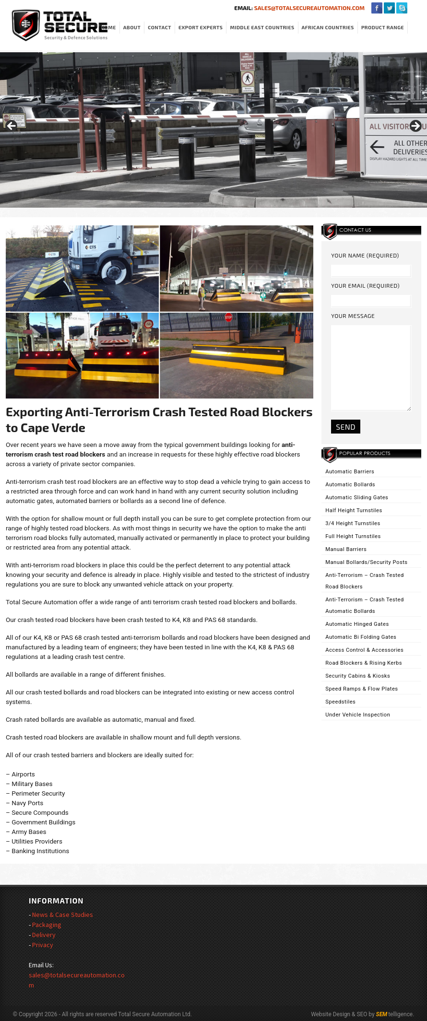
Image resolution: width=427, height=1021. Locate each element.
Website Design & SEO (339, 1014)
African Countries (328, 27)
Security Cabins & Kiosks (357, 676)
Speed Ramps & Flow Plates (361, 689)
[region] (213, 129)
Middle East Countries (262, 27)
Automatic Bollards (350, 484)
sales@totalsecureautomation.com (309, 7)
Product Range (382, 27)
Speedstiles (340, 702)
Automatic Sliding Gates (356, 497)
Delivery (44, 934)
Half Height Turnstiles (353, 510)
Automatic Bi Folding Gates (360, 637)
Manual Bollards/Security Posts (366, 562)
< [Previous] (12, 126)
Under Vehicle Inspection (357, 715)
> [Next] (415, 126)
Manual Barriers (346, 549)
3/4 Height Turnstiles (352, 523)
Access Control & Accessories (364, 650)
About (132, 27)
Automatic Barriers (349, 472)
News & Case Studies (62, 914)
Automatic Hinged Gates (357, 624)
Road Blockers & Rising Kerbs (363, 663)
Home (108, 27)
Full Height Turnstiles (353, 536)
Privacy (42, 944)
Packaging (46, 924)
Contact (159, 27)
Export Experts (200, 27)
